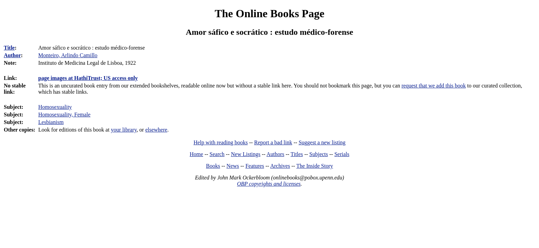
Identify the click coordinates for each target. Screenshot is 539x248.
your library (123, 130)
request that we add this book (434, 86)
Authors (275, 154)
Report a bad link (273, 142)
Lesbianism (51, 122)
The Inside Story (314, 166)
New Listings (246, 154)
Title (9, 48)
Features (254, 166)
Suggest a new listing (322, 142)
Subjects (318, 154)
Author (12, 55)
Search (217, 154)
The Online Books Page (269, 13)
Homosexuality (55, 107)
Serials (342, 154)
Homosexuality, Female (64, 114)
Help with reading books (221, 142)
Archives (280, 166)
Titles (296, 154)
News (233, 166)
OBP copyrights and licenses (268, 184)
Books (213, 166)
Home (196, 154)
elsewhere (156, 130)
